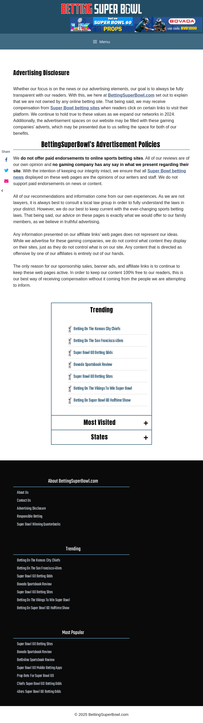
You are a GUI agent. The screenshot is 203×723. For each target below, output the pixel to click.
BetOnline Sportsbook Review (36, 660)
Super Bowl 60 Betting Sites (93, 376)
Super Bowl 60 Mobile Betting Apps (39, 667)
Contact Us (24, 500)
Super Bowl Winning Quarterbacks (39, 524)
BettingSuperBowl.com (131, 95)
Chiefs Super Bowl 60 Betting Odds (39, 683)
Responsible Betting (29, 516)
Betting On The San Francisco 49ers (98, 340)
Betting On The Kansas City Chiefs (96, 329)
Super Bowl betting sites (75, 108)
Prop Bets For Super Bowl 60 (35, 675)
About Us (22, 492)
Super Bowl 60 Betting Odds (93, 352)
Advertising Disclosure (31, 508)
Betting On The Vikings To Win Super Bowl (102, 388)
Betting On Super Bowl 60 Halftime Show (101, 400)
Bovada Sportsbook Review (92, 364)
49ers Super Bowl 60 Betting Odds (39, 691)
